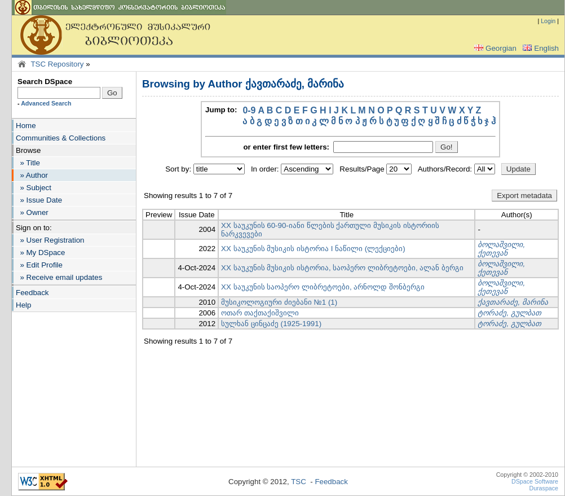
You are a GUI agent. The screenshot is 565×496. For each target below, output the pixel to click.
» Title (28, 163)
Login (548, 20)
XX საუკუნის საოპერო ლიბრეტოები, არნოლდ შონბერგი (323, 287)
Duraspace (543, 488)
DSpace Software (534, 481)
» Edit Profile (39, 265)
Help (23, 305)
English (539, 48)
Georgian (494, 48)
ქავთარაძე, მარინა (513, 302)
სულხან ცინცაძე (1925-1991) (271, 323)
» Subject (33, 187)
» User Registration (50, 240)
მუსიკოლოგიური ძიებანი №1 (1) (279, 302)
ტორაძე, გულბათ (509, 313)
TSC (298, 481)
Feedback (32, 292)
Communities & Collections (60, 138)
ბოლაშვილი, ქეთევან (501, 248)
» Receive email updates (59, 277)
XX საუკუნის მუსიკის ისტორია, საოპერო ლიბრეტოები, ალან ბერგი (342, 268)
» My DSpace (40, 252)
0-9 (248, 110)
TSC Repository (56, 64)
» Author (32, 175)
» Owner (32, 212)
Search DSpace (44, 81)
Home (26, 125)
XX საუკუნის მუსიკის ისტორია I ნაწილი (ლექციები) (313, 248)
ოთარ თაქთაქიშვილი (260, 313)
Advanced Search (46, 103)
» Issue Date (39, 200)
